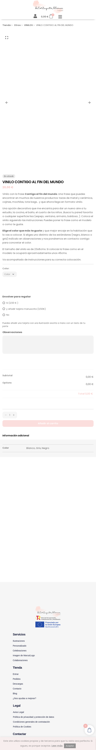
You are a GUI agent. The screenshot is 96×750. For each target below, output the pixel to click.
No (7, 314)
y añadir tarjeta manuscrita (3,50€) (26, 308)
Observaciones (12, 332)
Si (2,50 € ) (12, 302)
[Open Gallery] (6, 37)
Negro (45, 448)
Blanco (30, 448)
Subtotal (7, 375)
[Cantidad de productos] (9, 415)
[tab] (15, 436)
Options (7, 382)
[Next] (89, 102)
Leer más (57, 745)
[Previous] (6, 102)
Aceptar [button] (70, 745)
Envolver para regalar (16, 296)
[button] (60, 16)
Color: (5, 268)
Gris (38, 448)
